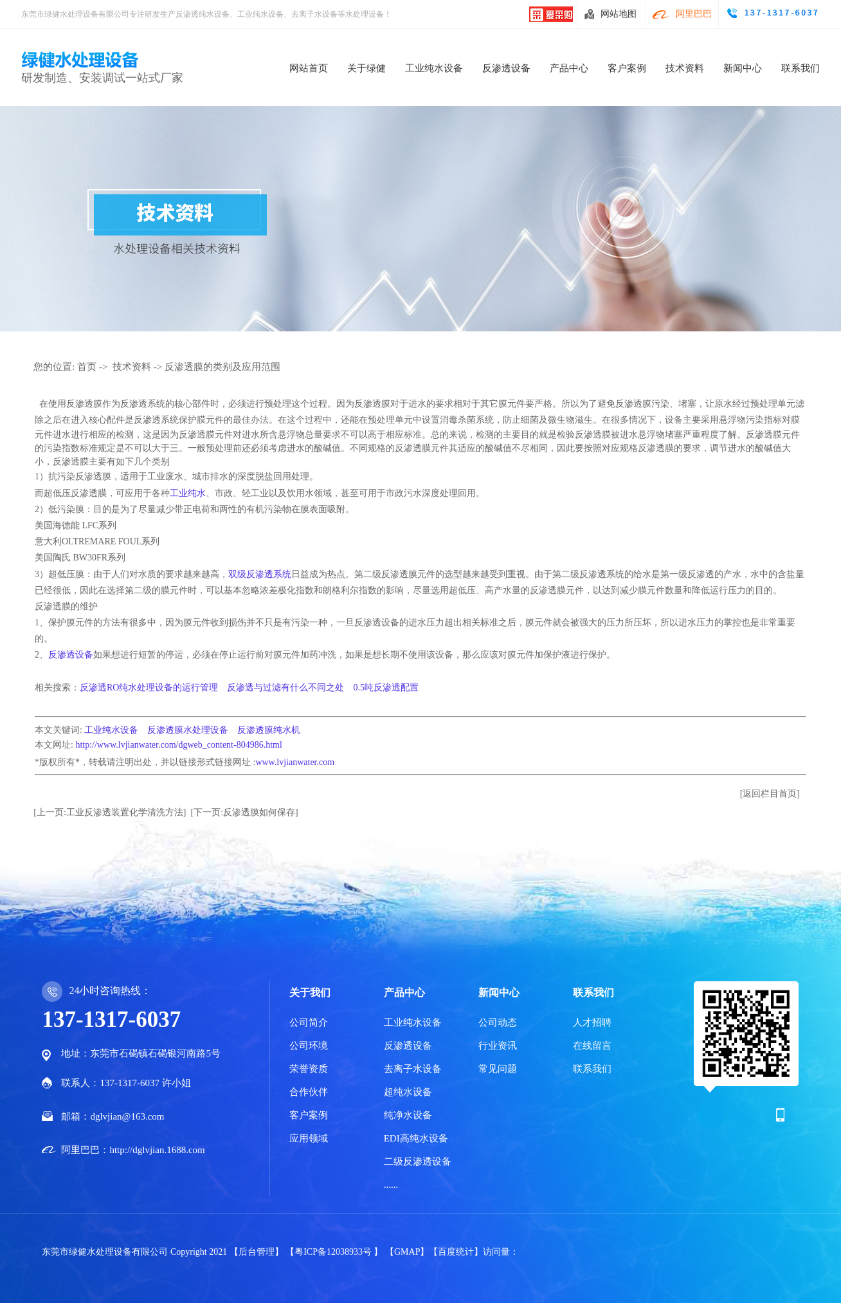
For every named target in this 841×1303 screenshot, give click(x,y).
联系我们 (800, 68)
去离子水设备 (413, 1069)
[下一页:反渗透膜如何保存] (244, 812)
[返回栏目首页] (770, 794)
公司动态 (497, 1022)
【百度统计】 (456, 1252)
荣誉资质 (308, 1069)
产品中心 (569, 68)
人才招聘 (592, 1022)
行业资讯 (497, 1045)
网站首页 (308, 68)
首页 (86, 367)
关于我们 (309, 992)
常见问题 (497, 1069)
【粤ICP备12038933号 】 (335, 1252)
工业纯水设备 (434, 68)
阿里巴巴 (694, 14)
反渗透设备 (506, 68)
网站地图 (619, 14)
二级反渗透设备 (417, 1161)
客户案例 (627, 68)
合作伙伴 (308, 1092)
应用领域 (308, 1138)
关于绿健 (366, 68)
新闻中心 (742, 68)
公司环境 (308, 1045)
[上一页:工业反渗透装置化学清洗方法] (109, 812)
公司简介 (308, 1022)
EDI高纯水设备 (416, 1138)
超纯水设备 (408, 1092)
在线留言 (592, 1045)
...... (391, 1184)
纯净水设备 (408, 1115)
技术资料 (684, 68)
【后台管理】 (258, 1252)
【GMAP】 (407, 1252)
